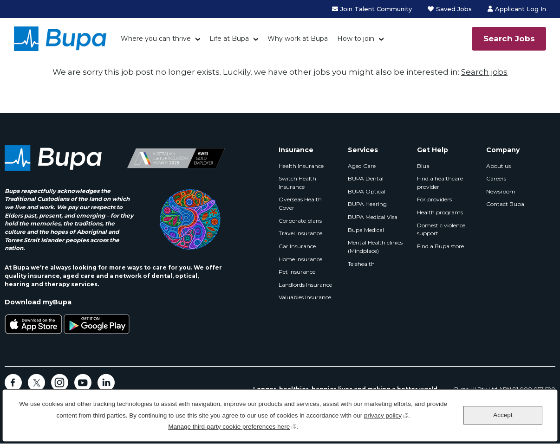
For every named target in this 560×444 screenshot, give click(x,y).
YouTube (82, 382)
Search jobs (484, 72)
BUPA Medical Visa (372, 216)
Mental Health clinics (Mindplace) (375, 246)
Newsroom (500, 191)
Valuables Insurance (305, 297)
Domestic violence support (441, 229)
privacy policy (386, 414)
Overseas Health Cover (300, 203)
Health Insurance (301, 165)
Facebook (13, 382)
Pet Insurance (297, 271)
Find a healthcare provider (440, 182)
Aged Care (362, 165)
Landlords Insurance (305, 284)
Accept (502, 415)
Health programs (440, 212)
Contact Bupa (505, 203)
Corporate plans (300, 220)
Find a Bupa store (440, 246)
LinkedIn (106, 382)
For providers (434, 199)
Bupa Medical (366, 229)
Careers (496, 178)
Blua (423, 165)
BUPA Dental (366, 178)
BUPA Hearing (367, 203)
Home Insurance (300, 259)
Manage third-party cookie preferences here (232, 425)
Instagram (59, 382)
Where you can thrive (156, 38)
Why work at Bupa (297, 38)
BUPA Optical (366, 191)
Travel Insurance (300, 233)
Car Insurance (297, 246)
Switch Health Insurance (297, 182)
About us (498, 165)
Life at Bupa (229, 38)
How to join (355, 38)
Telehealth (361, 263)
